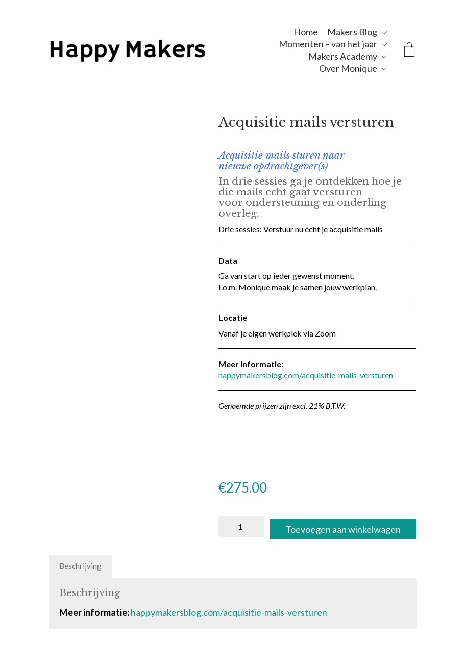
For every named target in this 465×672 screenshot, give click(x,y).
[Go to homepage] (151, 50)
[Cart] (409, 50)
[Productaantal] (241, 526)
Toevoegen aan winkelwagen (301, 547)
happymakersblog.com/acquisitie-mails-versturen (305, 375)
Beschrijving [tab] (80, 583)
